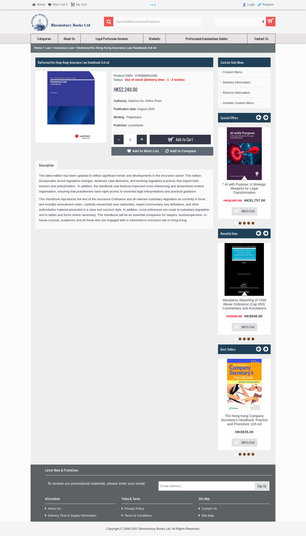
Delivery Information (237, 82)
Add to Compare (183, 151)
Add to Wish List (145, 151)
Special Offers (229, 117)
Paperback (133, 117)
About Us (52, 509)
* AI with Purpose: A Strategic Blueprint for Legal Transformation (244, 188)
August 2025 (146, 109)
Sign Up (261, 486)
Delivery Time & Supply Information (70, 516)
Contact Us (208, 509)
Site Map (206, 516)
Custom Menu (232, 72)
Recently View (228, 233)
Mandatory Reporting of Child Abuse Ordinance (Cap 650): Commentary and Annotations (244, 304)
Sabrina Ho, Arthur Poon (145, 101)
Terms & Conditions (137, 516)
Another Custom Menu (238, 103)
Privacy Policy (133, 509)
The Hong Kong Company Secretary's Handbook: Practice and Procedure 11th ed (244, 420)
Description (46, 165)
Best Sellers (228, 349)
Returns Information (236, 92)
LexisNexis (135, 125)
